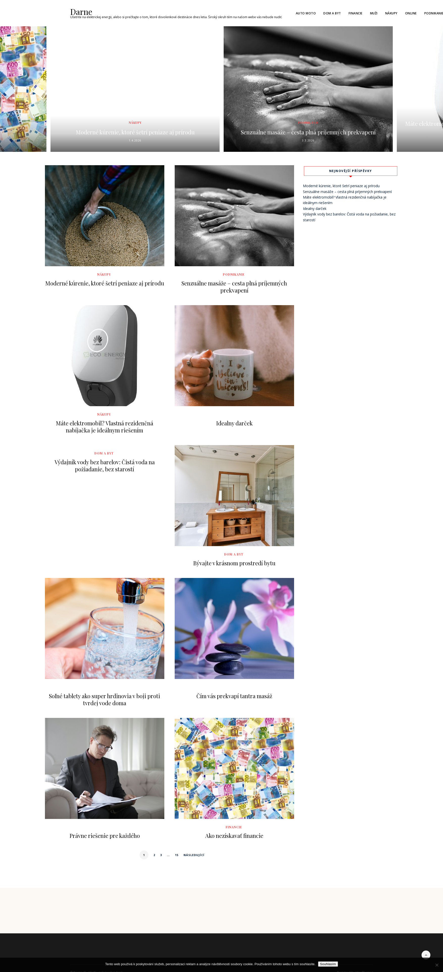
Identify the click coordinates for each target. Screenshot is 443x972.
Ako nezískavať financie (234, 835)
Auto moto (306, 13)
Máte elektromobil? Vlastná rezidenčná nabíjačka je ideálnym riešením (104, 426)
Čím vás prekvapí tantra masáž (234, 695)
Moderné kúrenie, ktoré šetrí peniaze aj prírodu (135, 131)
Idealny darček (234, 422)
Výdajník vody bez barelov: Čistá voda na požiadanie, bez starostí (105, 465)
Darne (80, 11)
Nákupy (391, 13)
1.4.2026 (135, 140)
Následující (194, 855)
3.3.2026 (308, 140)
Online (411, 13)
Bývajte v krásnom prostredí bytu (234, 562)
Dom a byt (332, 13)
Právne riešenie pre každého (104, 835)
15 (176, 855)
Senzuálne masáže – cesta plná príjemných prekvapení (308, 127)
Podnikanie (308, 114)
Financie (355, 13)
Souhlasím (328, 964)
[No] (436, 964)
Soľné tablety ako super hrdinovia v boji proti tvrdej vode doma (104, 699)
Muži (374, 13)
